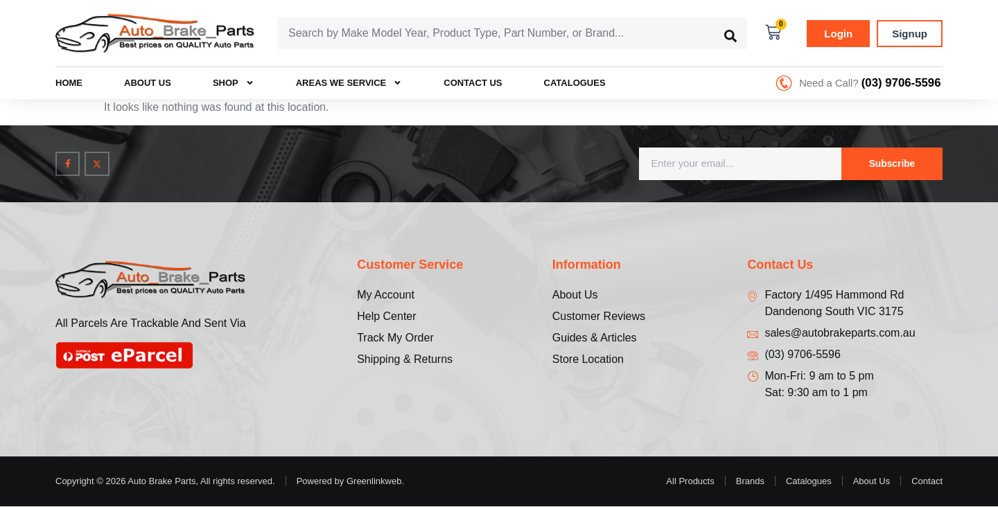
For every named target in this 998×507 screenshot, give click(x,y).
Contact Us (473, 83)
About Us (147, 83)
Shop (233, 84)
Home (68, 83)
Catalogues (575, 83)
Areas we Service (349, 84)
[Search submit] (730, 33)
